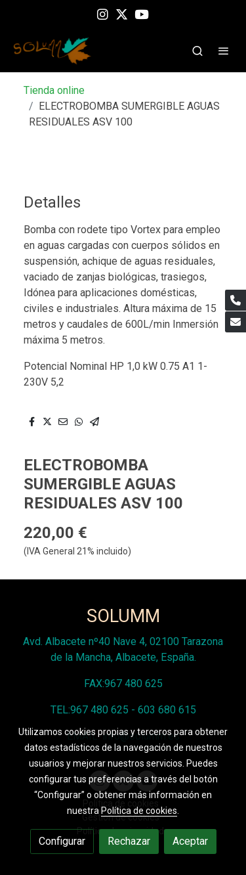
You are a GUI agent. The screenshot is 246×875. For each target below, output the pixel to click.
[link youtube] (141, 13)
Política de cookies (139, 810)
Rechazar (129, 841)
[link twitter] (121, 13)
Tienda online (54, 90)
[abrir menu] (224, 50)
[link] (52, 51)
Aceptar (190, 841)
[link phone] (235, 300)
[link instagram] (102, 13)
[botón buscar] (197, 50)
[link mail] (235, 321)
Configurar (62, 841)
